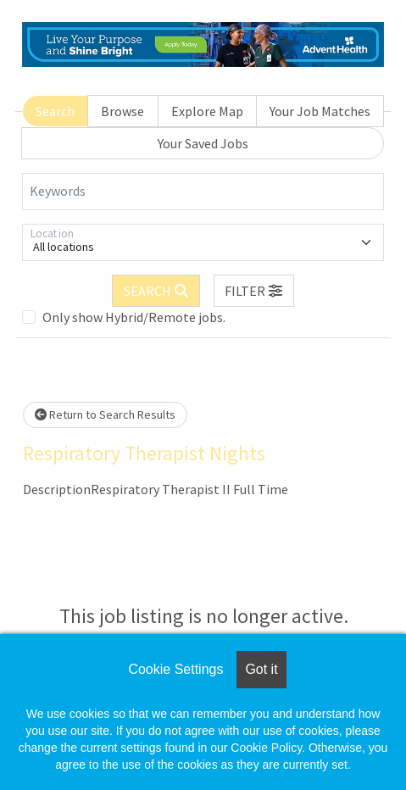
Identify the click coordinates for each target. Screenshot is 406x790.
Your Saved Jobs (203, 143)
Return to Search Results (105, 414)
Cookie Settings (175, 669)
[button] (254, 291)
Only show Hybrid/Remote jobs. (133, 317)
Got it (261, 669)
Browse (122, 111)
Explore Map (207, 111)
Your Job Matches (320, 111)
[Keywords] (203, 191)
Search (55, 111)
